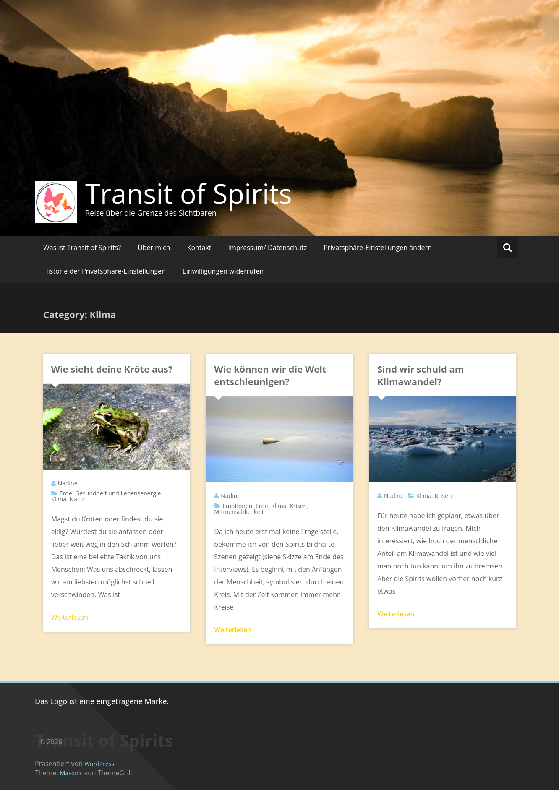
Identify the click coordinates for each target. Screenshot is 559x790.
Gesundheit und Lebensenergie (118, 493)
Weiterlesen (69, 617)
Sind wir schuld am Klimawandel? (420, 375)
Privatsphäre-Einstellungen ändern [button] (378, 247)
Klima (58, 499)
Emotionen (237, 506)
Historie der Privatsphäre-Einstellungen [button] (104, 271)
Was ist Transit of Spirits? (82, 247)
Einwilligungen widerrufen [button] (223, 271)
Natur (78, 499)
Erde (66, 493)
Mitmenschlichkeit (239, 512)
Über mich (154, 247)
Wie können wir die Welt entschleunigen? (270, 375)
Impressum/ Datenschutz (267, 247)
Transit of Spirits (188, 193)
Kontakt (199, 247)
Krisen (298, 506)
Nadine (68, 483)
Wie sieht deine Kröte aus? (112, 368)
